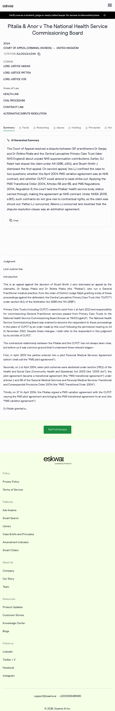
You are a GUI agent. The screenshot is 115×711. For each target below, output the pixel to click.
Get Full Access (57, 429)
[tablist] (57, 127)
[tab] (9, 127)
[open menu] (109, 5)
